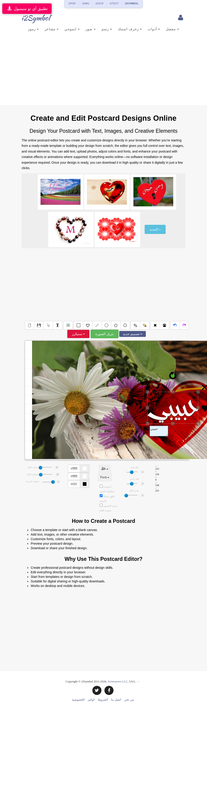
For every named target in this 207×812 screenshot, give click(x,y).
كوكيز (91, 699)
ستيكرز (78, 334)
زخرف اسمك (130, 29)
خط (104, 468)
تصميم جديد (132, 334)
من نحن (129, 699)
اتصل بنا (116, 699)
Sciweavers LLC (118, 681)
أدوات (154, 29)
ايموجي (71, 29)
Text (159, 431)
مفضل (172, 29)
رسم (106, 29)
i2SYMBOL (132, 3)
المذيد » (155, 229)
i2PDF (72, 3)
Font (104, 477)
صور (91, 29)
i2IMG (85, 3)
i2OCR (100, 3)
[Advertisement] (103, 71)
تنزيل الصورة (104, 334)
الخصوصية (78, 699)
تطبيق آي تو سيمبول (27, 8)
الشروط (103, 699)
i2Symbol (30, 18)
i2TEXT (114, 3)
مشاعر (51, 29)
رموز (33, 29)
